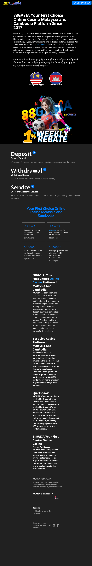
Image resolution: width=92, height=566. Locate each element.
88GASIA (52, 230)
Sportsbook (41, 44)
